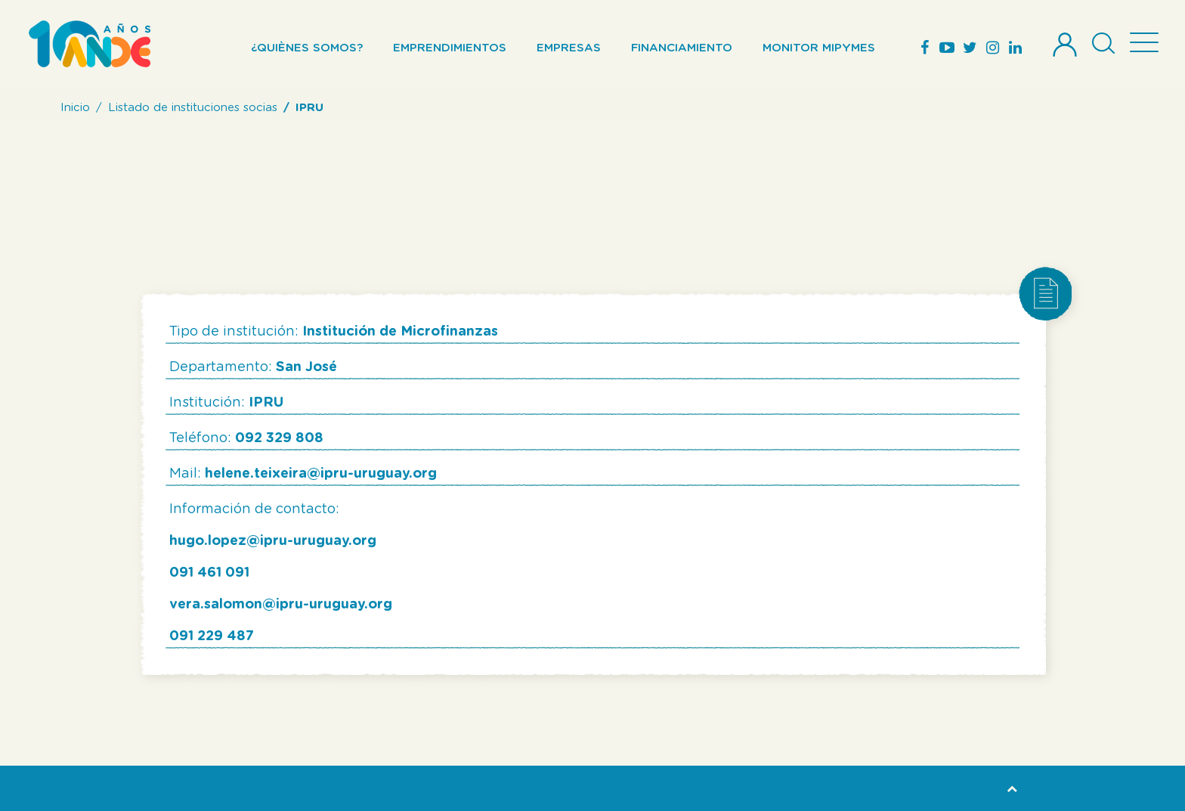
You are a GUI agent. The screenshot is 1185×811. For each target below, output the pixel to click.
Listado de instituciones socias (192, 107)
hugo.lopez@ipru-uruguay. (260, 541)
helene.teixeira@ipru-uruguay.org (321, 474)
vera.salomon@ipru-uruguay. (268, 604)
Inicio (75, 107)
